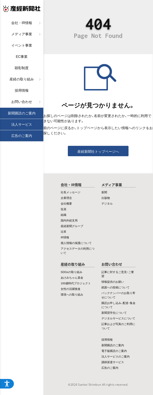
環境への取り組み (72, 294)
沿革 (63, 231)
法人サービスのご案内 (115, 356)
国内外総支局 (69, 220)
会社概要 (66, 203)
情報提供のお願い (112, 282)
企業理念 (66, 198)
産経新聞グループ (72, 226)
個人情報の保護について (76, 243)
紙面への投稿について (115, 287)
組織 (63, 215)
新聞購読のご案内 (22, 113)
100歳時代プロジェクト (76, 283)
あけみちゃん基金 (72, 277)
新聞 (104, 192)
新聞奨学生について (114, 312)
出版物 (105, 198)
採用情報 (22, 90)
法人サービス (21, 124)
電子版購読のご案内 (114, 351)
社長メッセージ (70, 192)
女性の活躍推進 (70, 289)
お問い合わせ (21, 102)
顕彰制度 (22, 68)
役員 (63, 209)
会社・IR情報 (21, 23)
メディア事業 (21, 34)
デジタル (107, 203)
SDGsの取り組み (71, 272)
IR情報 (65, 237)
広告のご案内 (21, 136)
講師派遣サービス (112, 362)
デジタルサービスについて (118, 318)
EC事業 (22, 57)
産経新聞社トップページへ (98, 151)
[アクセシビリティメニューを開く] (7, 383)
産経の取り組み (22, 79)
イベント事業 (21, 45)
